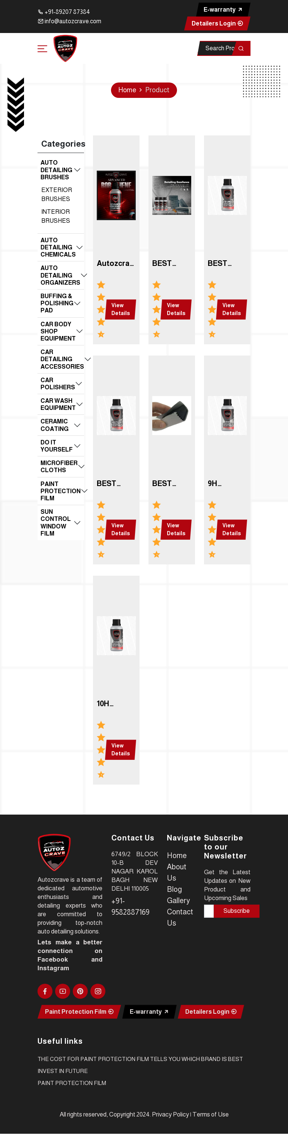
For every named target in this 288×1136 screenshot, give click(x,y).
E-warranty (223, 9)
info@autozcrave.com (69, 21)
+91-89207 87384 (64, 12)
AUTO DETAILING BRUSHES (56, 169)
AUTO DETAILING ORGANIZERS (60, 275)
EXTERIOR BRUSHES (56, 194)
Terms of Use (210, 1114)
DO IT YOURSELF (56, 446)
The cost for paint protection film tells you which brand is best (140, 1059)
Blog (174, 889)
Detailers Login (217, 23)
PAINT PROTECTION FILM (60, 491)
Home (127, 90)
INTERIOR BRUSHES (55, 216)
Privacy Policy (170, 1114)
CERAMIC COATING (54, 425)
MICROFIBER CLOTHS (59, 466)
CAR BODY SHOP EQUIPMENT (58, 331)
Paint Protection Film (79, 1011)
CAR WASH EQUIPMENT (58, 404)
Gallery (178, 900)
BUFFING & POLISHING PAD (57, 303)
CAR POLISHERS (57, 383)
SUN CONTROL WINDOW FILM (55, 523)
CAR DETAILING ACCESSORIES (62, 359)
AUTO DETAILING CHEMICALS (58, 247)
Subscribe (237, 911)
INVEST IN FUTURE (63, 1071)
